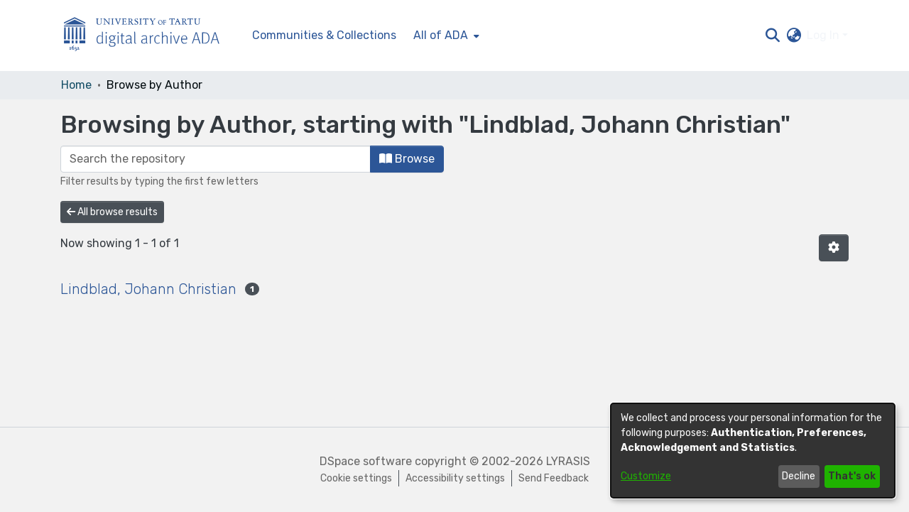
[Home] (149, 35)
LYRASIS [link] (568, 461)
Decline (798, 476)
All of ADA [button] (440, 35)
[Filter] (215, 159)
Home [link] (76, 85)
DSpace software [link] (366, 461)
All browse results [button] (112, 212)
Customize (646, 476)
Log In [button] (824, 35)
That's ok (852, 476)
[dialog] (753, 450)
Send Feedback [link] (553, 478)
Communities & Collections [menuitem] (324, 35)
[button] (772, 35)
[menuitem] (444, 35)
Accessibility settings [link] (455, 478)
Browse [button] (407, 158)
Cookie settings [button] (356, 478)
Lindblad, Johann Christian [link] (148, 289)
